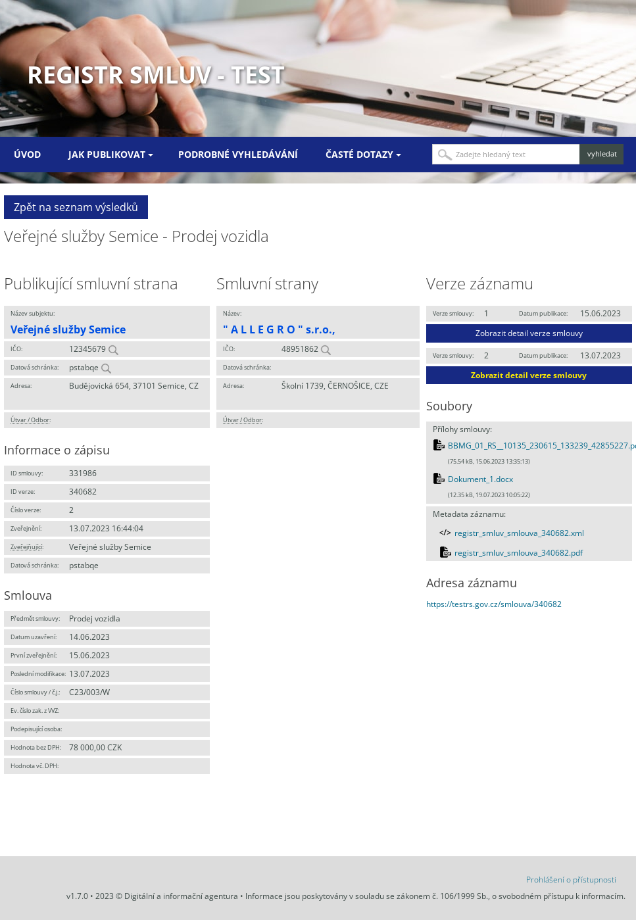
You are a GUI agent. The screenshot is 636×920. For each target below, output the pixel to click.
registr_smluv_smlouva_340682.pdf (518, 553)
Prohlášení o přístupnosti (571, 879)
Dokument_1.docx (480, 479)
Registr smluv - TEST (156, 75)
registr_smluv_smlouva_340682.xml (519, 533)
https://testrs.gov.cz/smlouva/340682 (494, 604)
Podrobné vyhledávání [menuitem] (238, 154)
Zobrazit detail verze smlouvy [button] (529, 333)
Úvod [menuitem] (27, 154)
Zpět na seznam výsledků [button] (76, 207)
